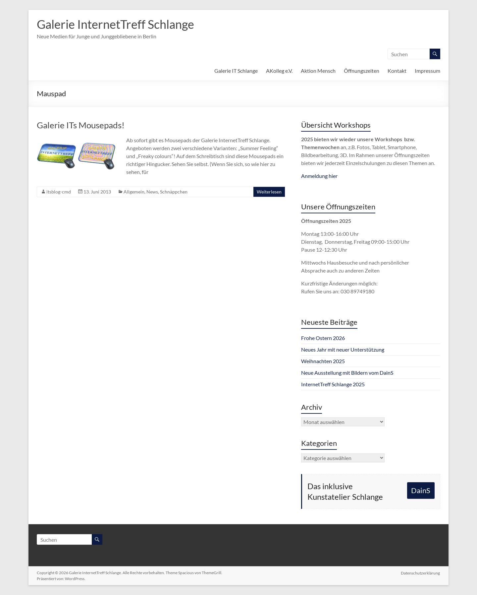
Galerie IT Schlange (236, 70)
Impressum (427, 70)
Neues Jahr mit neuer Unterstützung (342, 349)
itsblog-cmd (58, 191)
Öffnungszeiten (361, 70)
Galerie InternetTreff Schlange (115, 24)
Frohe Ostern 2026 (323, 338)
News (152, 191)
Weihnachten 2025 (323, 361)
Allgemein (134, 191)
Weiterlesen (269, 191)
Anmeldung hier (319, 176)
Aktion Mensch (318, 70)
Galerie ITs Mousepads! (81, 125)
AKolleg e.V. (279, 70)
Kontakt (397, 70)
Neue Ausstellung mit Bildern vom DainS (347, 372)
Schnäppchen (173, 191)
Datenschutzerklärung (420, 572)
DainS (420, 490)
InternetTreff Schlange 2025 (333, 384)
